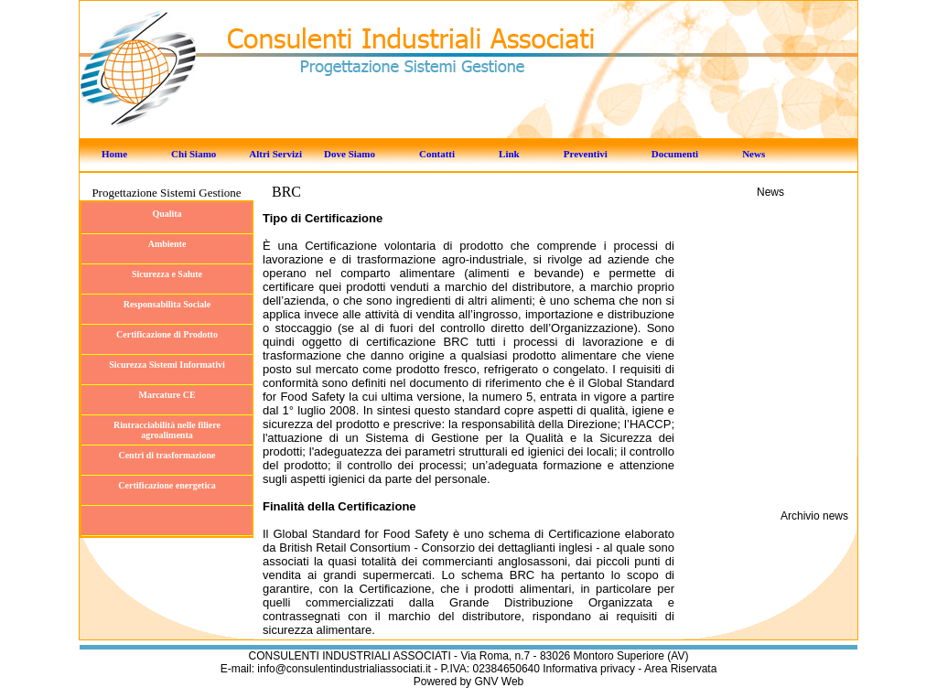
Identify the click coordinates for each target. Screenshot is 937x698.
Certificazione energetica (166, 485)
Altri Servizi (275, 153)
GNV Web (498, 681)
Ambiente (167, 244)
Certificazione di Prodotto (167, 334)
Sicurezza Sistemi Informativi (166, 365)
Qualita (166, 214)
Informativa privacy (589, 668)
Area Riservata (680, 668)
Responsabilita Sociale (167, 304)
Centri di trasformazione (166, 455)
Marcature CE (166, 395)
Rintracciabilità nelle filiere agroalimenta (167, 430)
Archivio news (814, 516)
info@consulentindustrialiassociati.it (345, 668)
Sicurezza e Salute (167, 274)
